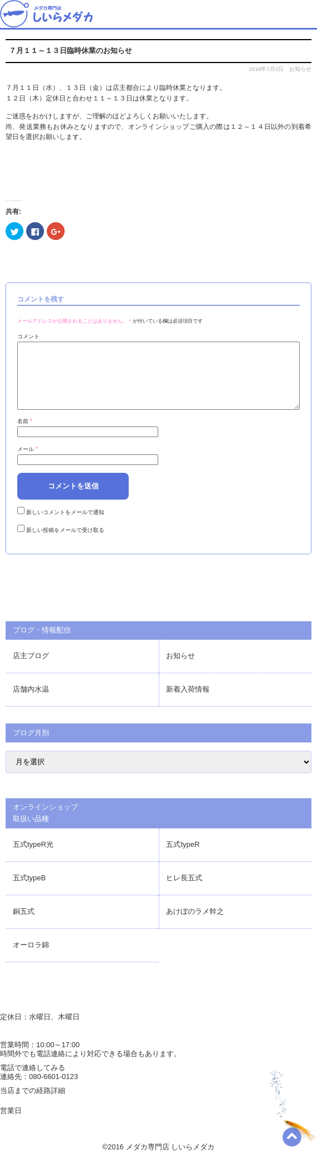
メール (27, 462)
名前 (24, 435)
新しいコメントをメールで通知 (65, 525)
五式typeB (29, 891)
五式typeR (182, 858)
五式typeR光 (33, 858)
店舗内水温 (31, 702)
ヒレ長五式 (184, 891)
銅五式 (24, 925)
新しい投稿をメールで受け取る (65, 543)
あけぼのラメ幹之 (195, 925)
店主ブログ (31, 669)
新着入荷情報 (187, 702)
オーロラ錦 (31, 958)
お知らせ (300, 69)
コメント (28, 336)
